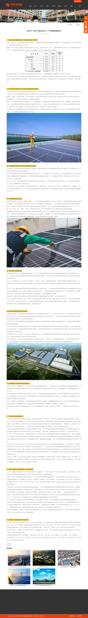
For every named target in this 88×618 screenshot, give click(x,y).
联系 (71, 6)
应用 (54, 6)
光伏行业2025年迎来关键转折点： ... (19, 567)
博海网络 (79, 616)
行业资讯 (70, 25)
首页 (30, 6)
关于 (35, 6)
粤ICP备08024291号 (38, 616)
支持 (66, 6)
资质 (48, 6)
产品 (42, 6)
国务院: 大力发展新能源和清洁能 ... (19, 585)
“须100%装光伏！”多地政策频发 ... (68, 567)
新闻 (60, 6)
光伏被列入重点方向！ (44, 567)
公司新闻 (77, 25)
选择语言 (77, 1)
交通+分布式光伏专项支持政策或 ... (44, 585)
